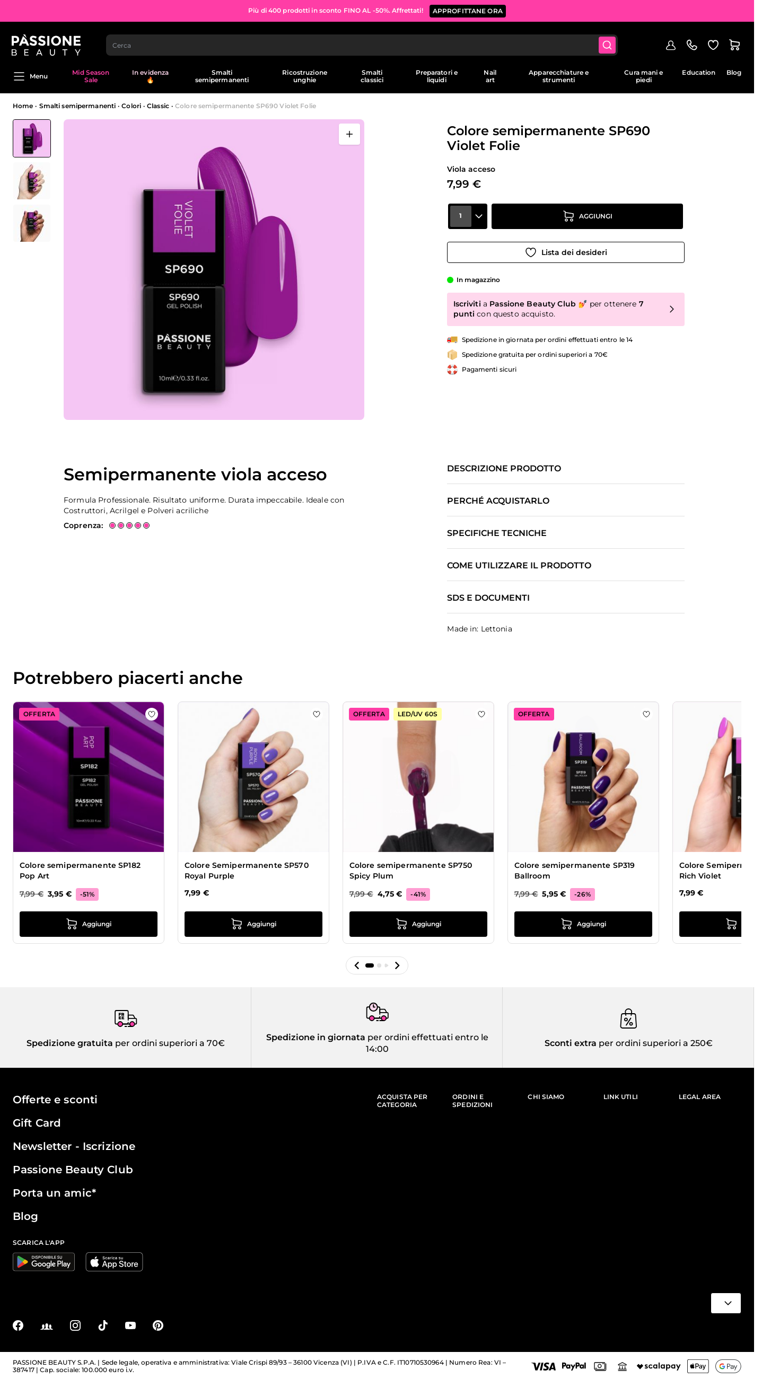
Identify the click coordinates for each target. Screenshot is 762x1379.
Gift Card (37, 1123)
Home (23, 106)
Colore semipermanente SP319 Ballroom (574, 870)
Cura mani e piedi (643, 76)
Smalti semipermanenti (222, 76)
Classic (158, 106)
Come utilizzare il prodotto (519, 565)
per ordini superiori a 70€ (169, 1043)
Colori (131, 106)
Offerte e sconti (55, 1099)
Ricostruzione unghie (304, 76)
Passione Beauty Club (73, 1169)
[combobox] (363, 40)
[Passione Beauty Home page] (47, 40)
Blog (733, 72)
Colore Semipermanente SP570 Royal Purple (247, 870)
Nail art (490, 76)
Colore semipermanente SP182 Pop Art (80, 870)
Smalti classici (372, 76)
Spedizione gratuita (70, 1043)
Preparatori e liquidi (437, 76)
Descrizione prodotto (504, 468)
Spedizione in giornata (315, 1037)
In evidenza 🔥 (150, 76)
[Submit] (608, 40)
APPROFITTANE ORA (468, 10)
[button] (357, 965)
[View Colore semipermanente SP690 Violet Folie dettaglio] (32, 181)
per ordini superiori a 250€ (655, 1043)
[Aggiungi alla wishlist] (566, 249)
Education (698, 72)
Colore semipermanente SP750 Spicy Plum (410, 870)
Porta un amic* (54, 1193)
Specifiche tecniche (497, 533)
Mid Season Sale (90, 76)
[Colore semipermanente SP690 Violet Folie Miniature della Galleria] (32, 180)
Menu (30, 76)
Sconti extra (571, 1043)
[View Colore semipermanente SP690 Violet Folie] (32, 138)
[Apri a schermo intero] (349, 134)
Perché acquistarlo (498, 501)
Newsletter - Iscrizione (74, 1146)
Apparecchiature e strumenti (559, 76)
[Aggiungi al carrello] (588, 220)
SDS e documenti (488, 598)
